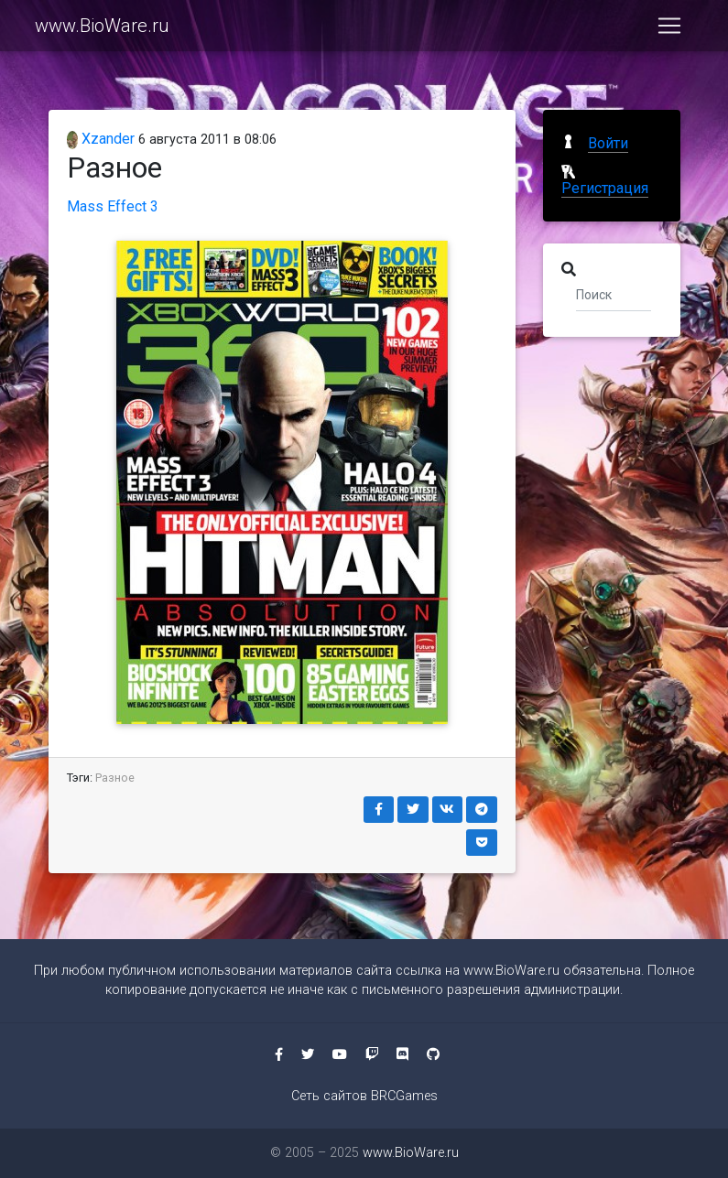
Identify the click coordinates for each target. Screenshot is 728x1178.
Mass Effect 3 (112, 206)
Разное (115, 777)
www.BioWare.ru (102, 29)
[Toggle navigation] (669, 29)
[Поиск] (614, 293)
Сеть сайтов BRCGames (364, 1096)
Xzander (101, 138)
